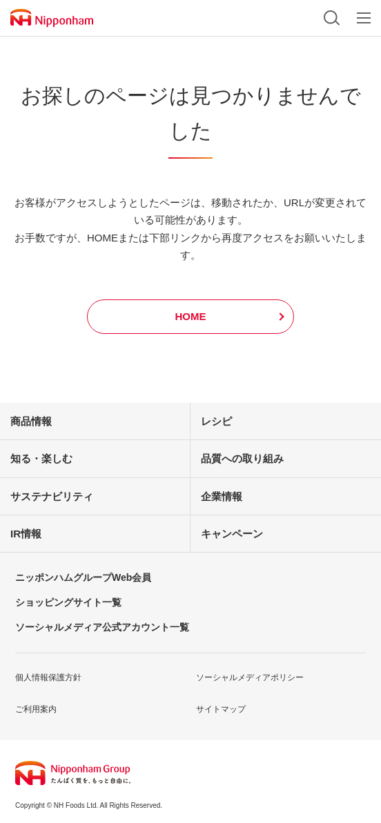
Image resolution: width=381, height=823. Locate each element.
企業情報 (221, 496)
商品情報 (31, 421)
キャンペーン (232, 533)
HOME (190, 316)
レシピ (216, 421)
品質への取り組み (242, 458)
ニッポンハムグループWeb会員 (83, 577)
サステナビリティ (51, 496)
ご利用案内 (36, 709)
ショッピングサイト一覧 (68, 602)
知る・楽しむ (41, 458)
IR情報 (25, 533)
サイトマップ (221, 709)
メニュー (364, 17)
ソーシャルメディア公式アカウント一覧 (102, 627)
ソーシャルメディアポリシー (250, 677)
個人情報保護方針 (48, 677)
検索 (332, 18)
